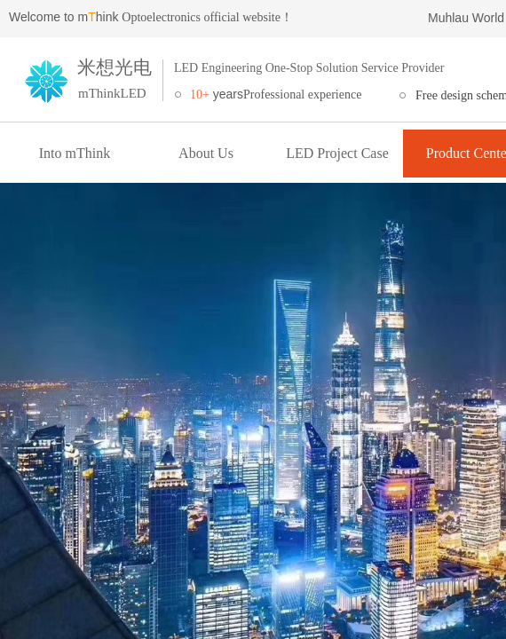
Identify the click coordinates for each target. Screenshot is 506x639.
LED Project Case (337, 153)
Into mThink (74, 153)
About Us (205, 153)
